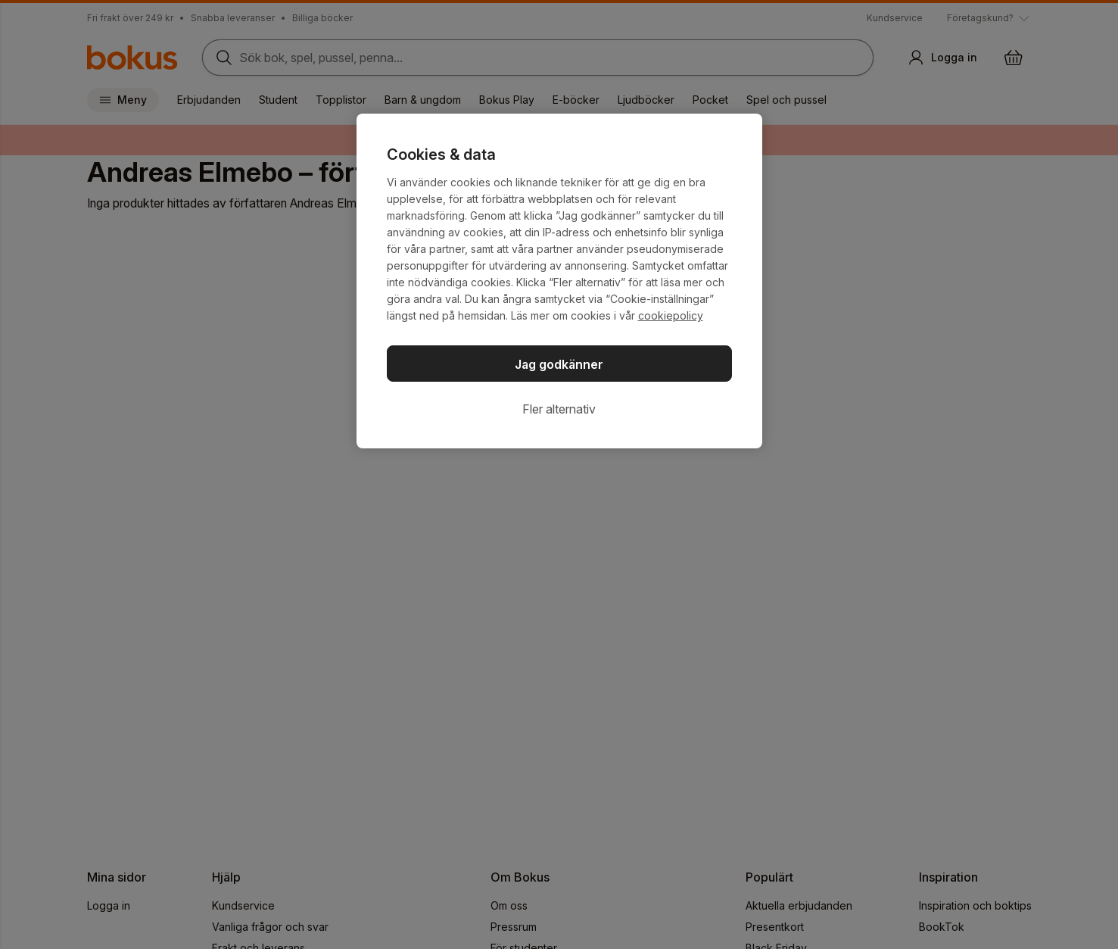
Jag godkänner (559, 364)
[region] (559, 281)
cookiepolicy (670, 315)
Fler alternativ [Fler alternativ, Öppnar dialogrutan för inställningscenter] (559, 409)
